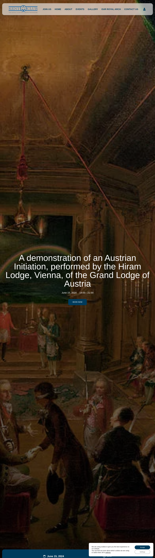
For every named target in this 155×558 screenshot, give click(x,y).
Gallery (93, 9)
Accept (142, 547)
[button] (144, 9)
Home (58, 9)
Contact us (131, 9)
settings (108, 552)
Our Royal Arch (111, 9)
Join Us (47, 9)
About (68, 9)
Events (80, 9)
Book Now (77, 302)
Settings (142, 552)
